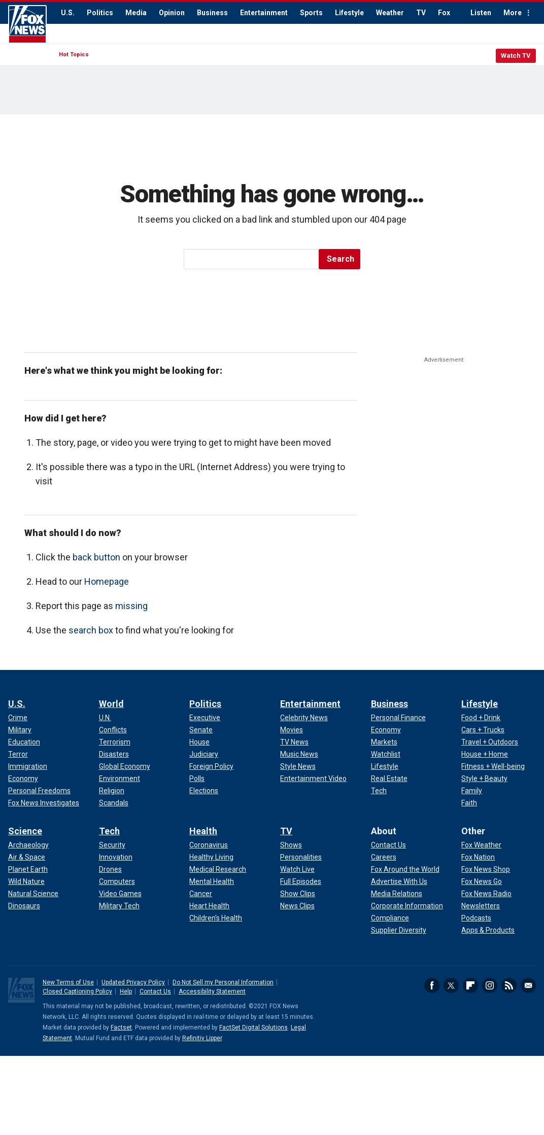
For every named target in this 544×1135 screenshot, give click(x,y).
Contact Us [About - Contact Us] (388, 845)
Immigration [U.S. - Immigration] (27, 766)
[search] (252, 259)
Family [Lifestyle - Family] (471, 791)
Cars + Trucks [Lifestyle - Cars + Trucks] (482, 730)
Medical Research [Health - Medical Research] (217, 869)
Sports (311, 13)
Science (25, 831)
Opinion (172, 13)
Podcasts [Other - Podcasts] (476, 918)
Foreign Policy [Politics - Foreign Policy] (211, 766)
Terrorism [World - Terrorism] (114, 742)
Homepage (106, 581)
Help (126, 991)
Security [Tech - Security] (112, 845)
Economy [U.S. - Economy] (23, 778)
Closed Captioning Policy (77, 991)
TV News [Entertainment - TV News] (294, 742)
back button (96, 557)
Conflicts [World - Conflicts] (113, 730)
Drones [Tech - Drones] (110, 869)
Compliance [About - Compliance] (390, 918)
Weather (390, 13)
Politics (100, 13)
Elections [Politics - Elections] (203, 791)
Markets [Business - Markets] (384, 742)
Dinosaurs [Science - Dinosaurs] (24, 906)
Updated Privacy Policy (133, 982)
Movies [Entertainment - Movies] (291, 730)
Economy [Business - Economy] (386, 730)
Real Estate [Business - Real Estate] (389, 778)
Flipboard (470, 985)
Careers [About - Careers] (383, 857)
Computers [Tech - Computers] (117, 881)
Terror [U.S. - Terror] (18, 754)
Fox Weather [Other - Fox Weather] (481, 845)
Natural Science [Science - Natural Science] (33, 894)
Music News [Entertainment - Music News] (299, 754)
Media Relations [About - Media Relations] (396, 894)
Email (528, 985)
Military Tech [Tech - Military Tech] (119, 906)
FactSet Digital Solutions (253, 1027)
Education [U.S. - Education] (24, 742)
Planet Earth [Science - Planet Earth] (28, 869)
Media (136, 13)
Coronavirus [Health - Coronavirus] (208, 845)
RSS (509, 985)
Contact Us (155, 991)
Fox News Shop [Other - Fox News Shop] (485, 869)
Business (212, 13)
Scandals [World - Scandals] (113, 803)
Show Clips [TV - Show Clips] (297, 894)
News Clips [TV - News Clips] (297, 906)
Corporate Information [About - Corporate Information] (407, 906)
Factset (121, 1027)
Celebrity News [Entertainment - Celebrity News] (304, 718)
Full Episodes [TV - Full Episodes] (300, 881)
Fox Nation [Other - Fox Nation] (478, 857)
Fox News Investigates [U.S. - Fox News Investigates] (43, 803)
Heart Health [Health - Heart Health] (209, 906)
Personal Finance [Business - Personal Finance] (398, 718)
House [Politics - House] (199, 742)
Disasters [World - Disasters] (114, 754)
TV (421, 13)
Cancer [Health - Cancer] (200, 894)
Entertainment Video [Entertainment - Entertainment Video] (313, 778)
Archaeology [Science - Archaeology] (28, 845)
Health (203, 831)
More (512, 13)
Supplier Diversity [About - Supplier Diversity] (398, 930)
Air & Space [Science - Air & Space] (26, 857)
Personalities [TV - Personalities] (301, 857)
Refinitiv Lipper (202, 1038)
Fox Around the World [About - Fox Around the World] (405, 869)
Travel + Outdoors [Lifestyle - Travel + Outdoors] (489, 742)
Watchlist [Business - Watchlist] (385, 754)
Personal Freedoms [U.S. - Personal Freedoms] (39, 791)
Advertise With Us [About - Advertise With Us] (399, 881)
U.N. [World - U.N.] (105, 718)
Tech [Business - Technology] (379, 791)
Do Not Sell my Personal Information (223, 982)
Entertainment (264, 13)
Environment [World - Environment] (119, 778)
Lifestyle (349, 13)
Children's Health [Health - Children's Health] (215, 918)
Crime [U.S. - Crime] (17, 718)
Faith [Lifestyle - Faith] (469, 803)
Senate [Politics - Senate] (201, 730)
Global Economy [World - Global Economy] (124, 766)
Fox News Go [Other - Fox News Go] (481, 881)
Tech (109, 831)
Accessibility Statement (212, 991)
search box (91, 630)
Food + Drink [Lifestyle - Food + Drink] (480, 718)
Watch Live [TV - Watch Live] (297, 869)
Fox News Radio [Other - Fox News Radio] (486, 894)
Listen (480, 13)
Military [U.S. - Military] (19, 730)
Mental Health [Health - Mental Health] (211, 881)
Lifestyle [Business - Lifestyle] (384, 766)
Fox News (27, 24)
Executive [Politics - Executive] (204, 718)
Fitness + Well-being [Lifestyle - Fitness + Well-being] (493, 766)
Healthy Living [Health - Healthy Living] (211, 857)
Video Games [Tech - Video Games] (120, 894)
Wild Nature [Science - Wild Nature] (26, 881)
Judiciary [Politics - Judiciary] (203, 754)
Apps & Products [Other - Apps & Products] (488, 930)
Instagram (489, 985)
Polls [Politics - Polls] (197, 778)
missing (131, 605)
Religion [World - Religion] (111, 791)
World (111, 703)
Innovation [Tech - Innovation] (115, 857)
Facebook (431, 985)
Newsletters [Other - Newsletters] (480, 906)
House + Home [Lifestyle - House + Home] (484, 754)
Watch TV (516, 55)
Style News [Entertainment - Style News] (298, 766)
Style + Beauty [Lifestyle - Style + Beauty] (484, 778)
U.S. (68, 13)
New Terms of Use (68, 982)
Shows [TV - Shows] (291, 845)
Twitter (451, 985)
